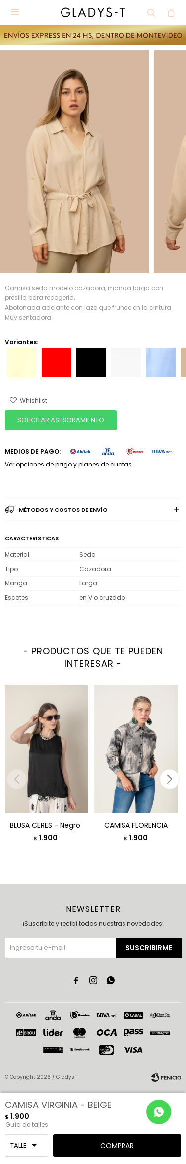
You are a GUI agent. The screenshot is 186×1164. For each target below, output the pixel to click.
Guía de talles (26, 1124)
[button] (169, 779)
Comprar (117, 1146)
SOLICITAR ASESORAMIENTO (60, 420)
